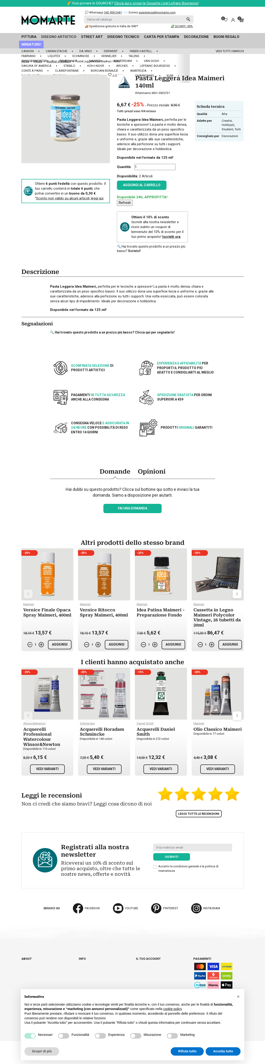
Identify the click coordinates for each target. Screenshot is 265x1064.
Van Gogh (151, 61)
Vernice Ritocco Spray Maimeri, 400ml (104, 612)
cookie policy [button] (172, 1009)
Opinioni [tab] (152, 471)
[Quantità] (155, 167)
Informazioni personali (154, 963)
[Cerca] (139, 19)
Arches (122, 65)
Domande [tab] (115, 471)
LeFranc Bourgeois (155, 65)
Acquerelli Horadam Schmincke (102, 732)
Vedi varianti (47, 769)
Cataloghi (29, 967)
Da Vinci (85, 51)
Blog (25, 976)
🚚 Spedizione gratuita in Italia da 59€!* (111, 26)
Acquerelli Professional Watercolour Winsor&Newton (41, 737)
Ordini (141, 967)
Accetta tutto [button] (223, 1051)
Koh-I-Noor (95, 65)
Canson (27, 51)
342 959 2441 (113, 12)
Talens (134, 56)
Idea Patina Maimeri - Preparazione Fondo (161, 612)
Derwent (111, 51)
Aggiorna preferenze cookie (44, 980)
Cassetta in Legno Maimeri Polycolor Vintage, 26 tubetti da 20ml (217, 617)
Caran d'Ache (56, 51)
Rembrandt (68, 61)
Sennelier (108, 56)
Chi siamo (28, 963)
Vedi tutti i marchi (230, 51)
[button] (238, 996)
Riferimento (143, 93)
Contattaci (30, 971)
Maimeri (95, 61)
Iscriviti (171, 857)
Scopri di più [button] (42, 1051)
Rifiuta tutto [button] (187, 1051)
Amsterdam (122, 61)
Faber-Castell (141, 51)
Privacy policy (90, 984)
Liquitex (54, 56)
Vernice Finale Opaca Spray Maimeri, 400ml (47, 612)
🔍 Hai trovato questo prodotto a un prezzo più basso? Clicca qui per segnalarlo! (112, 332)
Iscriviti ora (171, 237)
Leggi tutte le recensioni (198, 813)
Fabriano (28, 56)
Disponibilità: (127, 176)
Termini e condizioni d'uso (99, 971)
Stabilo (69, 65)
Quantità (124, 167)
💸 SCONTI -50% (182, 26)
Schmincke (80, 56)
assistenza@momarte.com (157, 12)
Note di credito (148, 971)
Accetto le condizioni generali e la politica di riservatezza (188, 868)
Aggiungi (60, 644)
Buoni (140, 980)
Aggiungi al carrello (141, 185)
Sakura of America (36, 65)
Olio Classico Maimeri (218, 729)
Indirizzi (142, 976)
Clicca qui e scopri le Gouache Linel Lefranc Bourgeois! (156, 3)
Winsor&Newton (34, 61)
